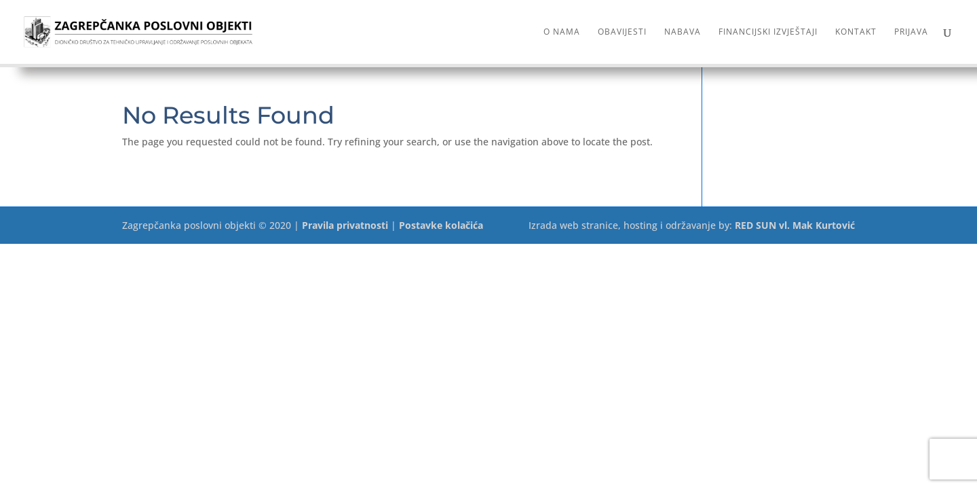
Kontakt (856, 32)
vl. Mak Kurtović (817, 225)
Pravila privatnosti (345, 225)
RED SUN (755, 225)
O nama (561, 32)
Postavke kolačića (441, 225)
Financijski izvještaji (768, 32)
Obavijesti (622, 32)
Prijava (911, 32)
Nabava (682, 32)
